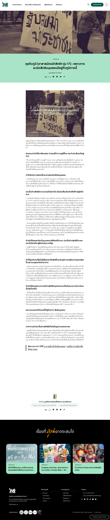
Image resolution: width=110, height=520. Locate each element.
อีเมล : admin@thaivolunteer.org (92, 496)
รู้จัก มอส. (45, 493)
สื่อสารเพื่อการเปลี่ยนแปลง (33, 5)
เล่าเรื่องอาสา (56, 59)
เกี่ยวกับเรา (59, 5)
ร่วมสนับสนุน (46, 496)
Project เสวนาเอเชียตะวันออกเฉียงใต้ (44, 405)
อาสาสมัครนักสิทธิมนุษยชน (54, 346)
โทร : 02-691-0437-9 (88, 493)
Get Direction (13, 504)
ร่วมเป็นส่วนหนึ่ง (97, 4)
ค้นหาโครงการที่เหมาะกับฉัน (99, 517)
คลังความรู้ (65, 493)
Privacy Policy (97, 512)
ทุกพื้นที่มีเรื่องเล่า (67, 496)
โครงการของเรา (17, 5)
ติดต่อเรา (45, 501)
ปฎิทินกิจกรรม (48, 5)
